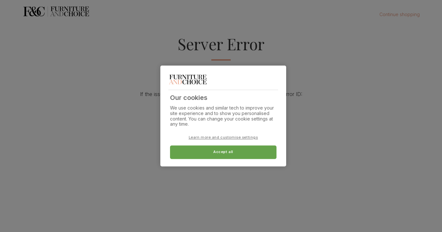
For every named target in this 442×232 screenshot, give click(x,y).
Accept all (223, 152)
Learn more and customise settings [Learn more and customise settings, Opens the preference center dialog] (223, 137)
